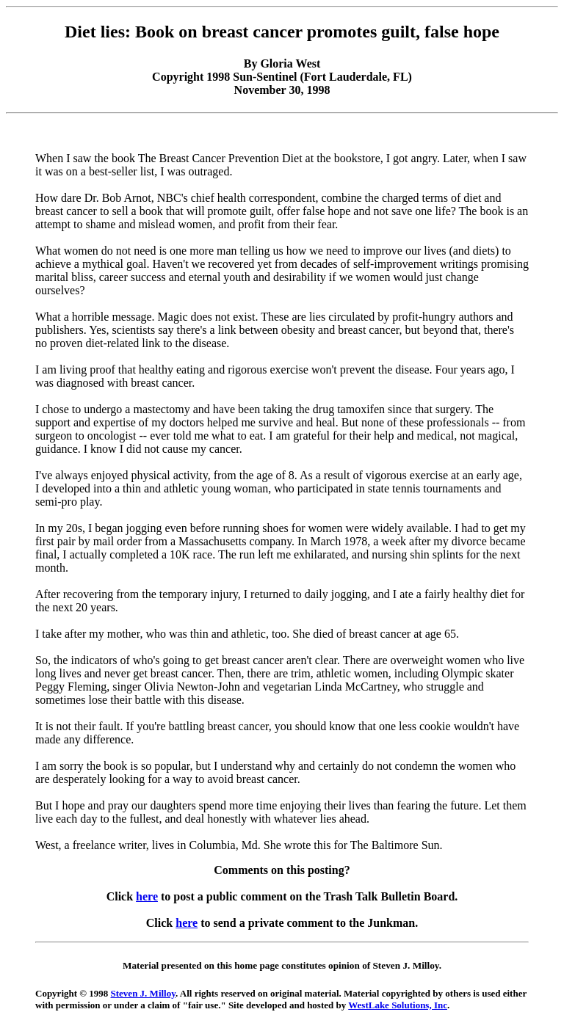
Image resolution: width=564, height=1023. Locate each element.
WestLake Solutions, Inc (397, 1005)
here (147, 896)
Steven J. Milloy (143, 993)
